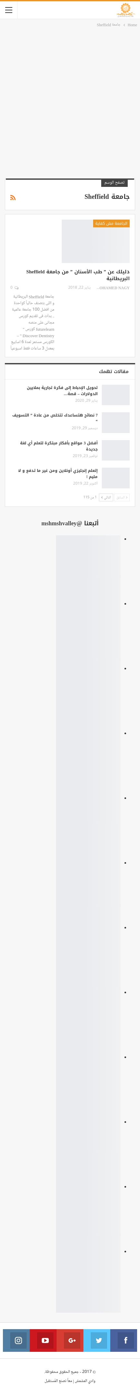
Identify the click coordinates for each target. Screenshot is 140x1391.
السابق (121, 497)
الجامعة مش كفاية (111, 223)
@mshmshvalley (61, 523)
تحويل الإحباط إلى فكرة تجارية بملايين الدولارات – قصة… (62, 390)
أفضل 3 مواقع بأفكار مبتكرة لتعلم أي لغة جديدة (59, 446)
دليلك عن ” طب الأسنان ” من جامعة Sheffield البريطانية (78, 275)
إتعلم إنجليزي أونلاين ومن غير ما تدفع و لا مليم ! (58, 473)
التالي (106, 497)
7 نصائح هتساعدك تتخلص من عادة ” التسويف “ (55, 418)
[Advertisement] (70, 102)
